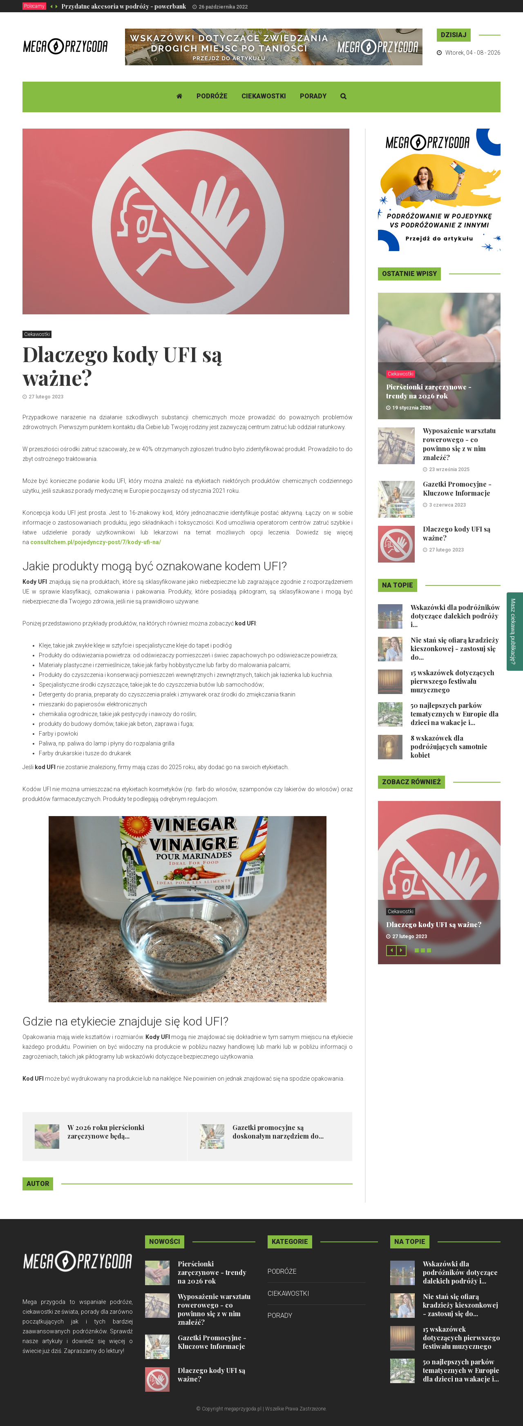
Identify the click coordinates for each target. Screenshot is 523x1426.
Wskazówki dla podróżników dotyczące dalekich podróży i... (455, 616)
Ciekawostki (263, 96)
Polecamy (34, 6)
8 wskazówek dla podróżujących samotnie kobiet (449, 746)
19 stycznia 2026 (411, 408)
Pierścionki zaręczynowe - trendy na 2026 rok (429, 391)
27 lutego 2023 (46, 397)
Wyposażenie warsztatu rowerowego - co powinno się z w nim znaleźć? (459, 444)
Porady (313, 96)
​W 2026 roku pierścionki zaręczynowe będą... (105, 1131)
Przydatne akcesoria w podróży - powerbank (123, 6)
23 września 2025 (449, 469)
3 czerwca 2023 (447, 505)
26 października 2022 (223, 7)
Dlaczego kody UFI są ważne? (433, 924)
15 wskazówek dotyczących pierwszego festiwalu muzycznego (452, 681)
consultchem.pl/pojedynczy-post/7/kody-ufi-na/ (95, 542)
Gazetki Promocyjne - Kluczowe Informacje (457, 488)
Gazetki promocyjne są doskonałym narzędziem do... (278, 1131)
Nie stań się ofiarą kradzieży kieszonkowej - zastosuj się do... (455, 648)
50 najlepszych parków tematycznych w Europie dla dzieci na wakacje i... (454, 714)
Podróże (212, 96)
